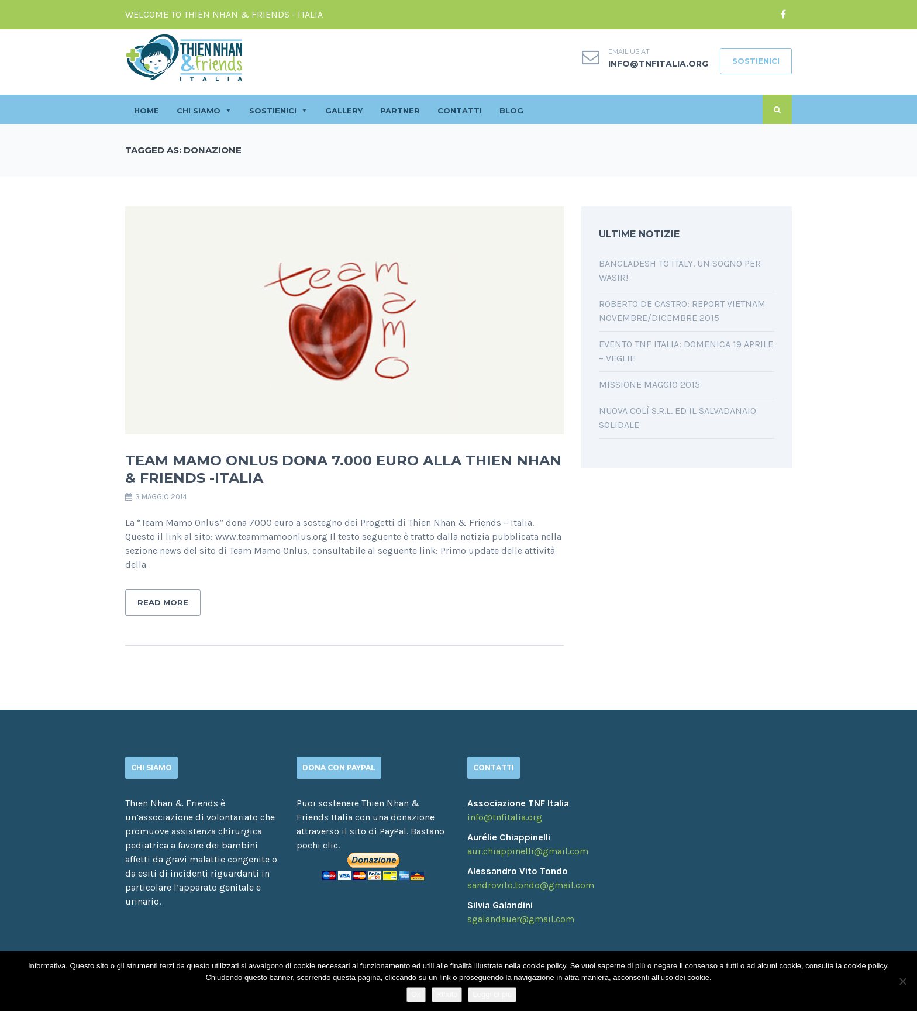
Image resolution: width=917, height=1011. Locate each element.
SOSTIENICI (756, 60)
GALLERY (344, 110)
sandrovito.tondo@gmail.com (530, 885)
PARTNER (400, 110)
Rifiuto (447, 994)
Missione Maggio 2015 (649, 384)
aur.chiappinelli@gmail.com (527, 851)
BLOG (511, 110)
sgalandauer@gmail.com (520, 918)
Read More (162, 602)
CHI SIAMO (198, 110)
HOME (146, 110)
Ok (416, 994)
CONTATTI (459, 110)
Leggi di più (492, 994)
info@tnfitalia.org (658, 63)
